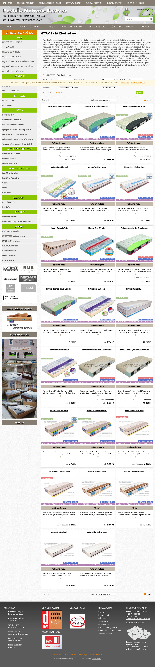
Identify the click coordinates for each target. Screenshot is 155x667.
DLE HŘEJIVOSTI (8, 202)
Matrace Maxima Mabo (134, 289)
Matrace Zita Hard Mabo (59, 532)
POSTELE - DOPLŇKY (10, 91)
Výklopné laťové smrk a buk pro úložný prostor (17, 145)
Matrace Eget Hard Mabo (97, 167)
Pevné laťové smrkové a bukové (14, 134)
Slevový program (94, 3)
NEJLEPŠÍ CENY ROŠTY (11, 52)
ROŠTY (19, 110)
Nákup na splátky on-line (107, 627)
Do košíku (149, 14)
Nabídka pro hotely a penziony (109, 630)
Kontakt (130, 3)
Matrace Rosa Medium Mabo (97, 410)
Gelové (5, 183)
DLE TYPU (6, 86)
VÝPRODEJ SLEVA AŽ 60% (19, 32)
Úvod (10, 3)
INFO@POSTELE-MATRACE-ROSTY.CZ (25, 20)
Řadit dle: (94, 100)
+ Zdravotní (6, 192)
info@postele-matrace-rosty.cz (138, 619)
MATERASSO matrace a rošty (13, 236)
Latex (4, 188)
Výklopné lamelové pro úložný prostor (16, 129)
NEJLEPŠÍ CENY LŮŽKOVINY (13, 71)
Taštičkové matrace (64, 75)
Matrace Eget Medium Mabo (134, 167)
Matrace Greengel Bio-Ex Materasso (134, 228)
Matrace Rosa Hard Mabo (59, 410)
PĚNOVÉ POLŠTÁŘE (19, 168)
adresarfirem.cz (96, 654)
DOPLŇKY (19, 212)
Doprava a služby (73, 3)
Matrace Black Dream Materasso (134, 106)
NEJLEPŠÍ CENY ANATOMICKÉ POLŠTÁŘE (18, 66)
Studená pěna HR (9, 158)
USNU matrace (8, 260)
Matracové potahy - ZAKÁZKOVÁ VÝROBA (18, 221)
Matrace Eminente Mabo (59, 228)
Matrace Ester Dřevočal (96, 228)
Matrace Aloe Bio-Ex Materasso (59, 106)
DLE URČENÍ (7, 105)
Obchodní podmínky (25, 3)
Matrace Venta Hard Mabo (134, 410)
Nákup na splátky (114, 3)
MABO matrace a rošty (11, 241)
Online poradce (104, 618)
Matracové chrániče (9, 217)
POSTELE (19, 76)
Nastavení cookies (138, 83)
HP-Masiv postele (9, 251)
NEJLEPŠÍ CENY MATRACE (12, 57)
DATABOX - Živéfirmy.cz (79, 654)
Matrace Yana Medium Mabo (134, 471)
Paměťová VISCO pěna (11, 154)
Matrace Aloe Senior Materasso (96, 106)
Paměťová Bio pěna (10, 173)
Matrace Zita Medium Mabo (97, 532)
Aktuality (101, 612)
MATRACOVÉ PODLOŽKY (19, 149)
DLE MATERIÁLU (8, 100)
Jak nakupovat (103, 615)
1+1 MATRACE (8, 47)
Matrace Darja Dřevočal (59, 167)
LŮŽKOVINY (19, 197)
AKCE (19, 37)
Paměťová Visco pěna (10, 178)
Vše (44, 75)
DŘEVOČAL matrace (10, 246)
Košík (141, 3)
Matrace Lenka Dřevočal (96, 289)
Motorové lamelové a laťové (13, 124)
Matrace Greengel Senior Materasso (59, 289)
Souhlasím (125, 83)
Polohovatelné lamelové (11, 120)
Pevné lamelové (8, 115)
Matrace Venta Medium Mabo (59, 471)
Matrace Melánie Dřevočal (59, 349)
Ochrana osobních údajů (50, 3)
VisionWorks (96, 658)
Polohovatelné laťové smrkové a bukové (17, 139)
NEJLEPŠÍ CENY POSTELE (12, 42)
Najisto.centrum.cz (60, 654)
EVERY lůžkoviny (8, 255)
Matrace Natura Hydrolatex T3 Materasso (97, 349)
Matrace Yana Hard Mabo (97, 471)
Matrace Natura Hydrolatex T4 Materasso (134, 349)
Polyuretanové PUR (9, 163)
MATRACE (51, 75)
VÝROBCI (19, 226)
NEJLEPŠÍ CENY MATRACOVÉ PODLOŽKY (18, 61)
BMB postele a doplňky (11, 231)
